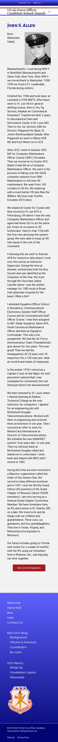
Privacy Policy (23, 737)
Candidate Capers (23, 672)
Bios (10, 613)
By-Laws (16, 652)
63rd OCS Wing (17, 633)
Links (10, 618)
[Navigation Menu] (49, 11)
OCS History (15, 663)
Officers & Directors (23, 642)
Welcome (13, 603)
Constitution (18, 647)
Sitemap (11, 737)
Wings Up (16, 667)
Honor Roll (14, 608)
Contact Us (24, 3)
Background (18, 637)
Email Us (37, 3)
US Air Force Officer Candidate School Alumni (26, 11)
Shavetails (17, 677)
